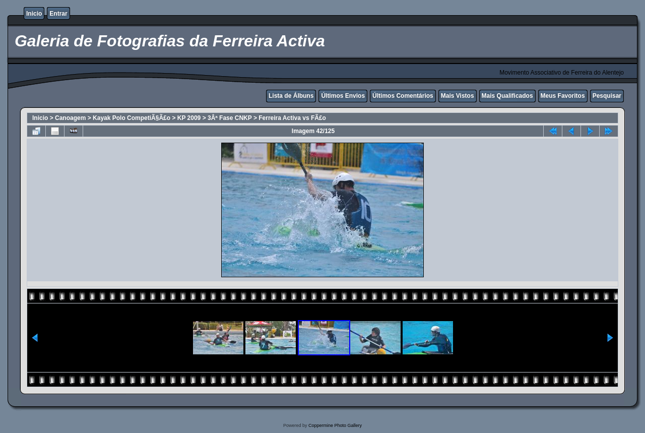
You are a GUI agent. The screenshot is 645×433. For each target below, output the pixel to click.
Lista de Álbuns (291, 95)
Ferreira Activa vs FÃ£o (292, 117)
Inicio (34, 13)
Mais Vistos (457, 95)
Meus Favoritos (563, 95)
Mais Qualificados (507, 95)
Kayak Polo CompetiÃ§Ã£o (131, 117)
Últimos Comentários (402, 95)
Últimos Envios (343, 95)
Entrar (58, 13)
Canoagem (70, 117)
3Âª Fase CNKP (230, 117)
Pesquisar (607, 95)
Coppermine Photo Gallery (335, 425)
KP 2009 (189, 117)
